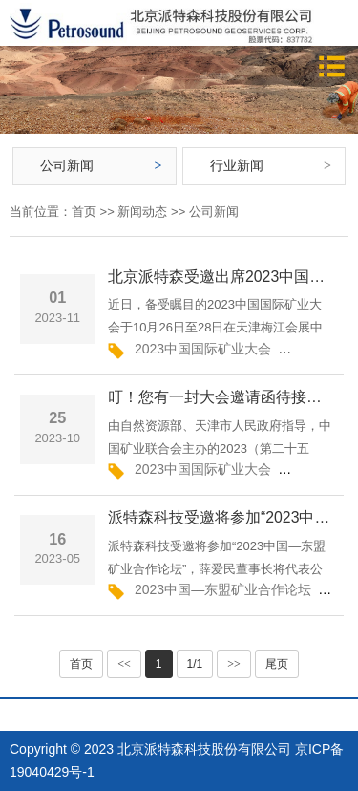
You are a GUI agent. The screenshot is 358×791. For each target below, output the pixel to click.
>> (234, 664)
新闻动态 (142, 211)
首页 (84, 211)
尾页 (276, 664)
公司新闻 (67, 165)
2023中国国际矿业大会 (203, 348)
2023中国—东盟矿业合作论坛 (223, 589)
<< (124, 664)
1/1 (195, 664)
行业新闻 (236, 165)
